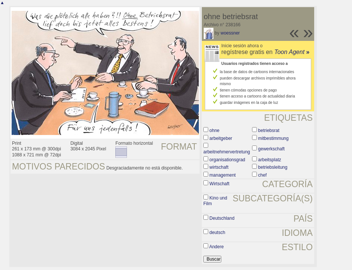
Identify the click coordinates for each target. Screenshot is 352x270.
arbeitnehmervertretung (226, 151)
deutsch (217, 232)
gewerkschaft (271, 149)
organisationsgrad (227, 159)
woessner (230, 33)
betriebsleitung (272, 167)
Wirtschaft (219, 183)
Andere (216, 246)
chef (262, 175)
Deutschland (221, 218)
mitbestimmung (273, 138)
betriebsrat (268, 130)
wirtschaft (218, 167)
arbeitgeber (220, 138)
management (222, 175)
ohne (214, 130)
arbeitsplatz (269, 159)
